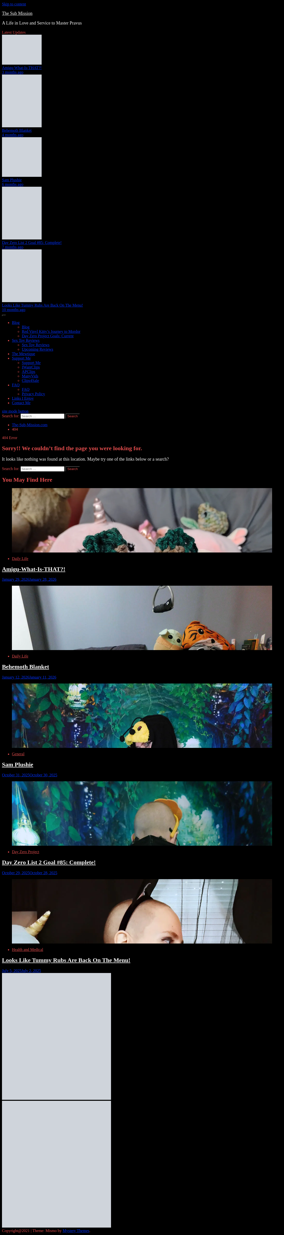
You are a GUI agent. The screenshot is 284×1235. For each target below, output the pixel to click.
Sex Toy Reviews (25, 340)
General (18, 754)
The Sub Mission (17, 13)
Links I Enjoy (23, 398)
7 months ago (12, 247)
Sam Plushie (12, 180)
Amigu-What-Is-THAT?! (22, 68)
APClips (28, 371)
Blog (16, 322)
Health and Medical (27, 949)
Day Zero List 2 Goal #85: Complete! (32, 242)
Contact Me (21, 403)
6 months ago (12, 184)
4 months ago (12, 135)
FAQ (16, 385)
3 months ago (12, 72)
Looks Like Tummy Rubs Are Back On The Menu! (42, 305)
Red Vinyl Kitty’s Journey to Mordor (51, 331)
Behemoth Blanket (17, 130)
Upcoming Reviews (37, 349)
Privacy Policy (33, 394)
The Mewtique (23, 354)
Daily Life (20, 558)
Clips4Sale (30, 380)
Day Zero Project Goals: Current (48, 336)
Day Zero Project (25, 852)
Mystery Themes (76, 1231)
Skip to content (14, 4)
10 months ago (13, 310)
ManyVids (30, 376)
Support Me (21, 358)
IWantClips (31, 367)
